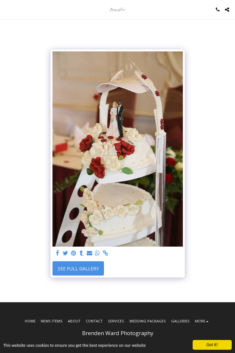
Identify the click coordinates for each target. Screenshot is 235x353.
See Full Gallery (78, 268)
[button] (7, 9)
